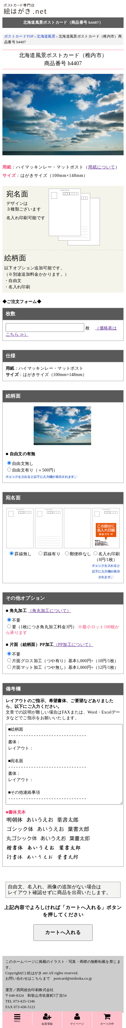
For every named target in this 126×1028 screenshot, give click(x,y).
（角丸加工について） (49, 610)
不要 (14, 620)
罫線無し (21, 554)
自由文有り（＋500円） (32, 470)
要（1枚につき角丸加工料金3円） (42, 627)
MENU (17, 1017)
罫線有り (49, 554)
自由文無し (20, 463)
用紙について (101, 167)
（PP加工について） (73, 644)
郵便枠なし (78, 554)
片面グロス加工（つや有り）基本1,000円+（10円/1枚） (63, 661)
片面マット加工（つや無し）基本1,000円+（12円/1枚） (63, 667)
